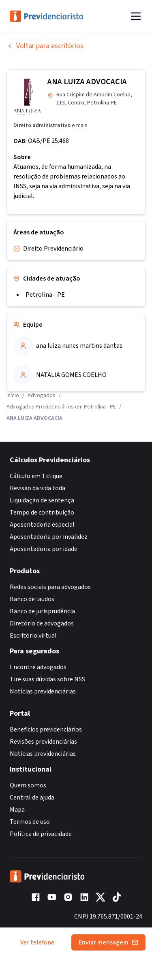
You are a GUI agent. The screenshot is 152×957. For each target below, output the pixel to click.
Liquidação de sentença (42, 500)
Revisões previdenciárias (43, 741)
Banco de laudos (32, 599)
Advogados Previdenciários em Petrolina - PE (61, 407)
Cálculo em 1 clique (36, 476)
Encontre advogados (38, 667)
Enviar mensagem (108, 942)
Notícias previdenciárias (43, 691)
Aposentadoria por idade (43, 549)
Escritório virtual (33, 635)
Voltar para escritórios (44, 46)
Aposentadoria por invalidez (49, 536)
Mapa (17, 809)
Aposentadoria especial (42, 524)
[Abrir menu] (135, 16)
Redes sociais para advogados (50, 587)
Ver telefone (37, 942)
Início (12, 395)
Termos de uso (30, 821)
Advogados (42, 395)
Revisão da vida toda (37, 488)
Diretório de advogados (42, 623)
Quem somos (28, 785)
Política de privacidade (41, 834)
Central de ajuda (32, 797)
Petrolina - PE (45, 294)
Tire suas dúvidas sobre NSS (47, 679)
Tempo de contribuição (42, 512)
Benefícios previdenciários (46, 729)
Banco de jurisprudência (42, 611)
